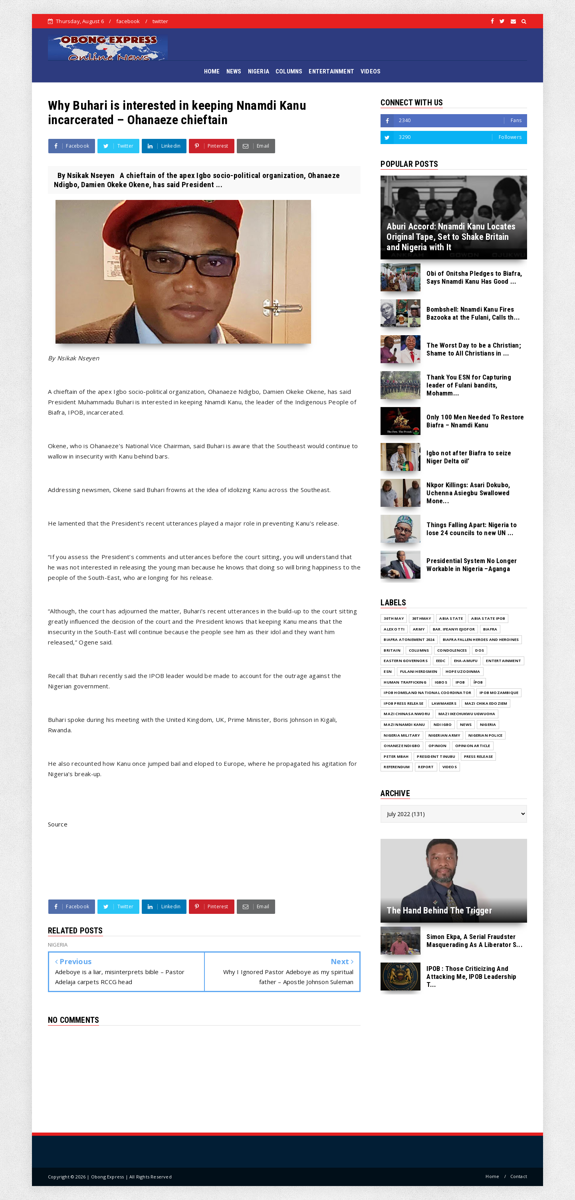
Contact (518, 1176)
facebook (128, 21)
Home (492, 1176)
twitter (160, 21)
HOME (212, 71)
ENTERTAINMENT (331, 71)
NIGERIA (258, 71)
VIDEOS (371, 71)
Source (57, 824)
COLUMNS (289, 71)
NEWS (234, 71)
